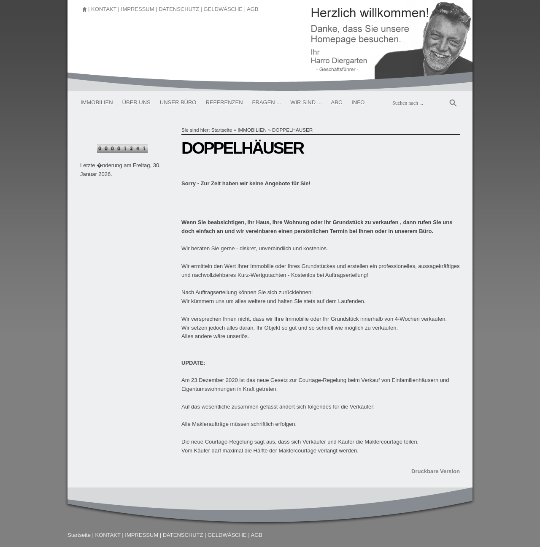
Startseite (221, 130)
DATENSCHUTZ (179, 9)
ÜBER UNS (136, 102)
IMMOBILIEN (97, 102)
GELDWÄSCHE (223, 9)
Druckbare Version (435, 471)
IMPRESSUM (137, 9)
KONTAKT (103, 9)
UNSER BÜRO (178, 102)
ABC (337, 102)
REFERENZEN (224, 102)
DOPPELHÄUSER (292, 130)
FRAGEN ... (266, 102)
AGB (252, 9)
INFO (357, 102)
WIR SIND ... (305, 102)
